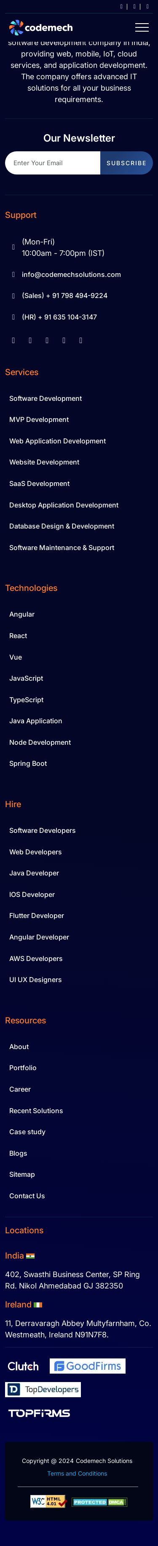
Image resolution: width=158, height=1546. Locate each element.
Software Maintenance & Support (61, 547)
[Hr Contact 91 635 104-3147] (79, 317)
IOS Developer (32, 894)
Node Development (40, 742)
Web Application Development (57, 441)
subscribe (127, 162)
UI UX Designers (35, 979)
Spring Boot (28, 763)
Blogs (18, 1153)
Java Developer (34, 873)
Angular (22, 614)
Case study (27, 1131)
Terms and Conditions (77, 1473)
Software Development (45, 398)
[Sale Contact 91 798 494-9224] (79, 295)
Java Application (35, 721)
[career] (131, 7)
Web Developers (35, 852)
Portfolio (23, 1067)
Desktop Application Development (63, 505)
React (18, 635)
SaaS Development (39, 483)
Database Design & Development (61, 526)
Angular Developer (39, 937)
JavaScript (26, 678)
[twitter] (80, 340)
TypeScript (26, 699)
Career (20, 1089)
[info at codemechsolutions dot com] (118, 7)
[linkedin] (30, 340)
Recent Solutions (36, 1110)
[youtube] (47, 340)
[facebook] (13, 340)
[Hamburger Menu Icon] (142, 27)
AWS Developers (36, 958)
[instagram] (64, 340)
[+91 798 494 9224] (144, 7)
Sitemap (22, 1174)
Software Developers (42, 830)
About (19, 1046)
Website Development (44, 462)
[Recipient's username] (53, 162)
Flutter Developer (36, 915)
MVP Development (39, 419)
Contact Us (27, 1196)
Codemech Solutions (104, 1460)
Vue (15, 657)
